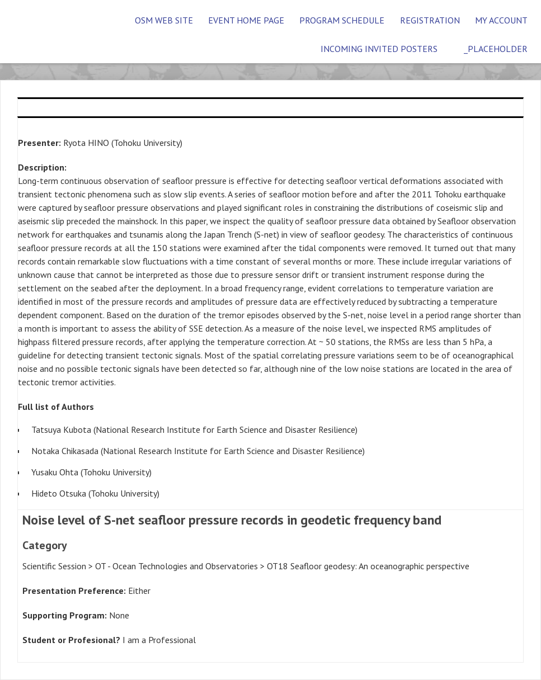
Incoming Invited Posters (379, 48)
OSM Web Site (164, 20)
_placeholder (496, 48)
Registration (430, 20)
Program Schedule (341, 20)
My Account (501, 20)
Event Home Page (246, 20)
